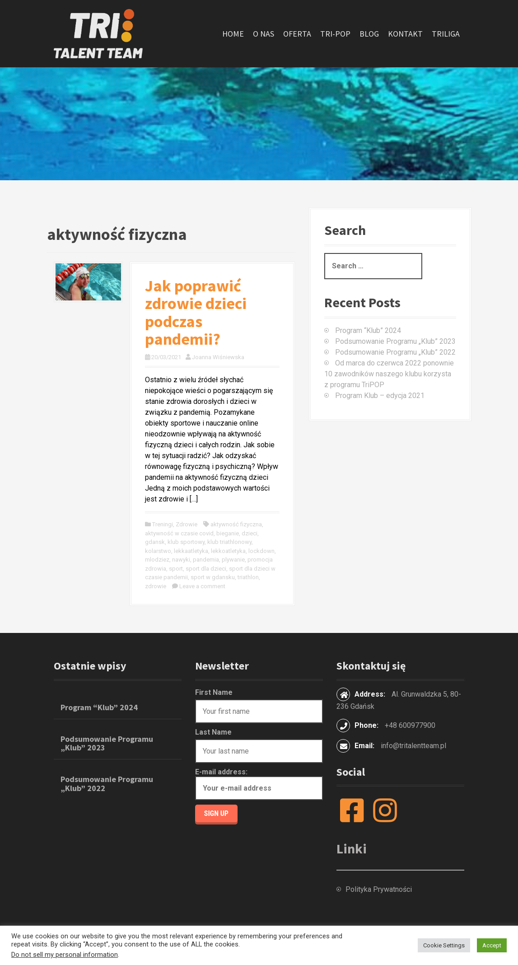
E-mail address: (259, 784)
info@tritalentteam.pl (413, 745)
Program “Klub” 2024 (368, 330)
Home (233, 33)
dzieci (249, 533)
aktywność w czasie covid (179, 533)
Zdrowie (186, 524)
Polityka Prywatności (378, 889)
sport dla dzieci (206, 568)
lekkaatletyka (191, 551)
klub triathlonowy (229, 542)
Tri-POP (335, 33)
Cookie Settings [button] (444, 945)
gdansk (155, 542)
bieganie (227, 533)
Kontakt (405, 33)
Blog (369, 33)
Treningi (162, 524)
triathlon (248, 577)
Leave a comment (202, 586)
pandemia (206, 559)
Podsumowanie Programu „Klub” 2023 (395, 341)
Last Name (213, 732)
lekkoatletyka (228, 551)
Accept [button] (491, 945)
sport (176, 568)
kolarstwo (158, 551)
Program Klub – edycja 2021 (380, 395)
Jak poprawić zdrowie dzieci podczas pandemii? (196, 313)
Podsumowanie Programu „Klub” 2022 (395, 352)
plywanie (233, 559)
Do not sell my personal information (64, 955)
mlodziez (157, 559)
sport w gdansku (213, 577)
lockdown (261, 551)
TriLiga (446, 33)
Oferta (297, 33)
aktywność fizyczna (236, 524)
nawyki (181, 559)
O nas (263, 33)
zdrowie (155, 586)
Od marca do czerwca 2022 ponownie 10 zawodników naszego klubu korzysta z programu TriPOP (389, 374)
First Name (214, 692)
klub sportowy (186, 542)
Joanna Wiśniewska (218, 357)
